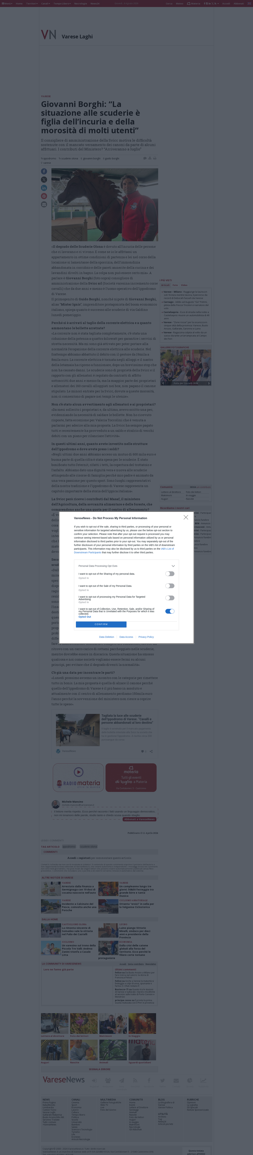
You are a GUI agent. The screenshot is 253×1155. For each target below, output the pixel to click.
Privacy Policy (146, 637)
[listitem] (126, 566)
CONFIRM (101, 624)
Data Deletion (106, 637)
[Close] (187, 518)
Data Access (126, 637)
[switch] (169, 573)
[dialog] (126, 578)
